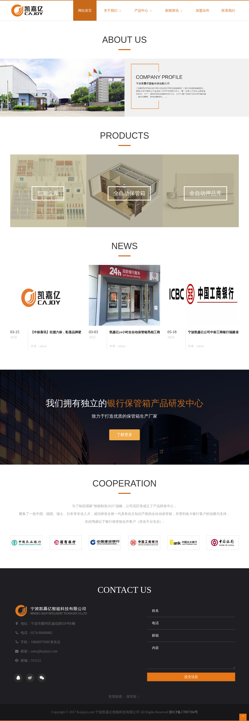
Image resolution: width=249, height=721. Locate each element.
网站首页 (87, 6)
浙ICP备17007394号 (183, 712)
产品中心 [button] (143, 11)
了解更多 (124, 435)
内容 (191, 655)
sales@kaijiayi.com (44, 651)
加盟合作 (202, 10)
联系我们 (228, 10)
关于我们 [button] (113, 11)
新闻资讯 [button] (174, 11)
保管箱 (131, 696)
